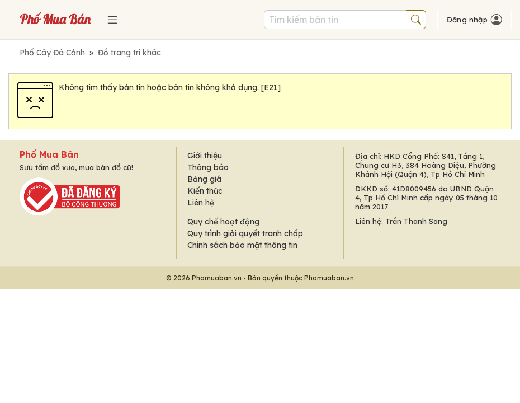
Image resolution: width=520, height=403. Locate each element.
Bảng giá (204, 179)
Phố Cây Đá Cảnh (52, 53)
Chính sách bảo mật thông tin (242, 245)
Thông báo (208, 167)
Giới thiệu (204, 156)
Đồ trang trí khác (129, 53)
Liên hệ (200, 203)
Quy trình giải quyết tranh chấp (245, 233)
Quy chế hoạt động (223, 222)
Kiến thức (205, 191)
